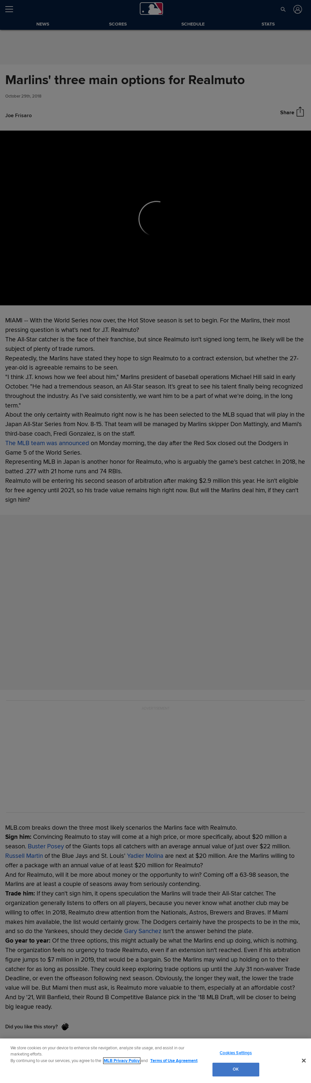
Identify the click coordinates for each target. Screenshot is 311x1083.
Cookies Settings (236, 1053)
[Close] (304, 1060)
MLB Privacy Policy (122, 1060)
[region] (155, 1060)
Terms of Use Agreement (173, 1060)
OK (236, 1069)
